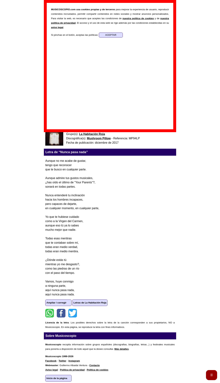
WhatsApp (49, 313)
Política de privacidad (72, 369)
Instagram (74, 360)
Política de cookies (97, 369)
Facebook (61, 313)
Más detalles (121, 349)
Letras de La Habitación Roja (90, 302)
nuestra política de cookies (138, 18)
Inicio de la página (56, 378)
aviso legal (57, 27)
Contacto (94, 365)
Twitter (72, 313)
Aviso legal (51, 369)
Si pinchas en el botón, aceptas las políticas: (75, 35)
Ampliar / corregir (56, 302)
